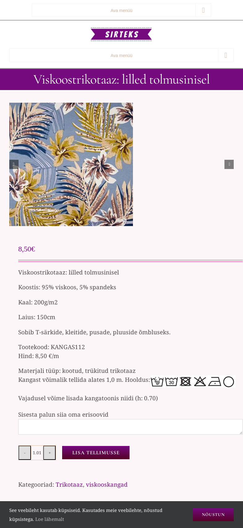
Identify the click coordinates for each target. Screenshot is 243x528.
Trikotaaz (69, 485)
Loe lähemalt (49, 519)
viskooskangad (107, 485)
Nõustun (213, 514)
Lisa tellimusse (96, 452)
